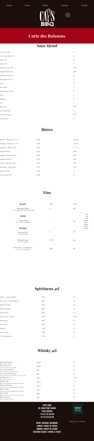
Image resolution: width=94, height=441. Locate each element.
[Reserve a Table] (78, 421)
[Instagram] (68, 15)
